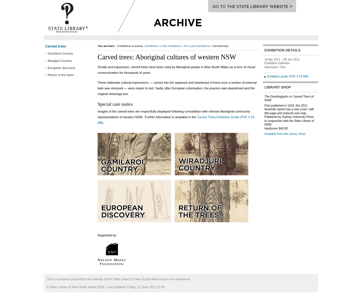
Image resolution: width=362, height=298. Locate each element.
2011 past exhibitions (197, 45)
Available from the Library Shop (284, 133)
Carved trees (55, 46)
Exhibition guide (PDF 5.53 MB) (288, 76)
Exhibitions (152, 45)
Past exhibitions (171, 45)
